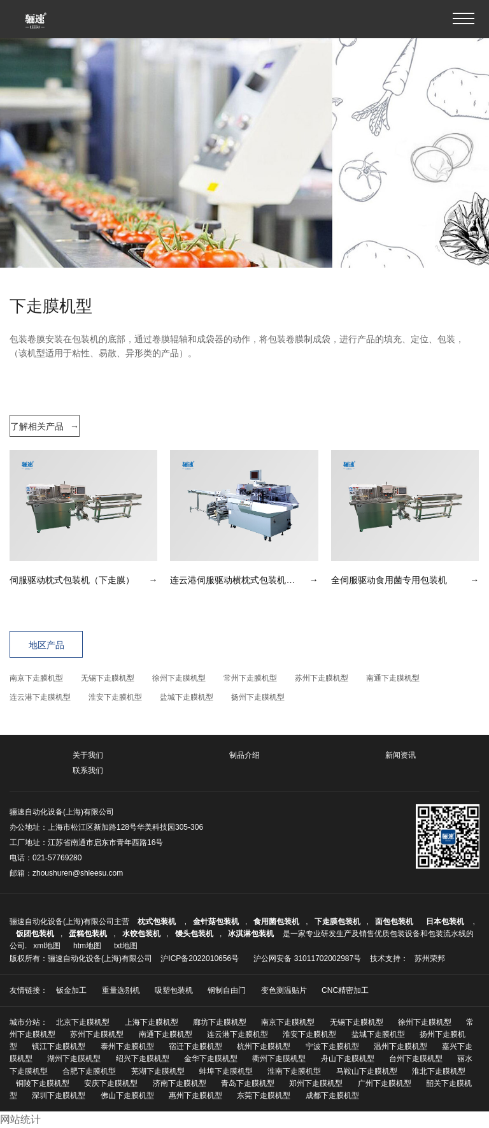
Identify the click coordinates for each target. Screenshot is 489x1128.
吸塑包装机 (174, 990)
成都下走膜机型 (332, 1095)
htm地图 (87, 945)
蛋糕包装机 (88, 933)
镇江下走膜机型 (58, 1046)
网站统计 (20, 1119)
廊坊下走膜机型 (219, 1022)
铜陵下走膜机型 (42, 1083)
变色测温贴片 (284, 990)
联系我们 (88, 770)
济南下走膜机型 (179, 1083)
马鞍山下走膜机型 (366, 1071)
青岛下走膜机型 (247, 1083)
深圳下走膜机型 (58, 1095)
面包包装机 (394, 921)
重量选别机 (121, 990)
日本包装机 (446, 921)
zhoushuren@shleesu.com (77, 873)
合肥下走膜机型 (89, 1071)
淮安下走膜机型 (115, 697)
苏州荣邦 (430, 958)
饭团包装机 (35, 933)
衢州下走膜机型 (279, 1058)
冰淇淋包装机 (251, 933)
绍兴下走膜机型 (142, 1058)
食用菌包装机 (276, 921)
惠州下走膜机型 (195, 1095)
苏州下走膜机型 (321, 678)
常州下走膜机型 (250, 678)
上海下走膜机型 (151, 1022)
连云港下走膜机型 (40, 697)
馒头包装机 (194, 933)
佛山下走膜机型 (127, 1095)
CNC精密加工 (345, 990)
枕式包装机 (158, 921)
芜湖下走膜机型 (158, 1071)
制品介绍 (244, 755)
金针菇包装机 (216, 921)
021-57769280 (57, 857)
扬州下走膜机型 (258, 697)
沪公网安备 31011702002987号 (307, 958)
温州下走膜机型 (400, 1046)
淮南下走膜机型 (294, 1071)
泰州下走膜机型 (127, 1046)
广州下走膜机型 (384, 1083)
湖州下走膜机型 (74, 1058)
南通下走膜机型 (393, 678)
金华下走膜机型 (210, 1058)
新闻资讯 (400, 755)
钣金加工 (71, 990)
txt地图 (126, 945)
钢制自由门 (227, 990)
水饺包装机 (141, 933)
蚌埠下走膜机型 (226, 1071)
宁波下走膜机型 (332, 1046)
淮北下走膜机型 (438, 1071)
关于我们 (88, 755)
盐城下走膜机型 (186, 697)
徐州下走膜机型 (179, 678)
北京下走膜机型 (83, 1022)
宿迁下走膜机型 (195, 1046)
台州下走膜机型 (416, 1058)
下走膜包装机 (337, 921)
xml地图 (46, 945)
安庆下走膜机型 (111, 1083)
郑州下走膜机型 (316, 1083)
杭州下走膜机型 (263, 1046)
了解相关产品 (44, 426)
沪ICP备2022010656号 (199, 958)
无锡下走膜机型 (107, 678)
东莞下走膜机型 (263, 1095)
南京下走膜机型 (36, 678)
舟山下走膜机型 (347, 1058)
